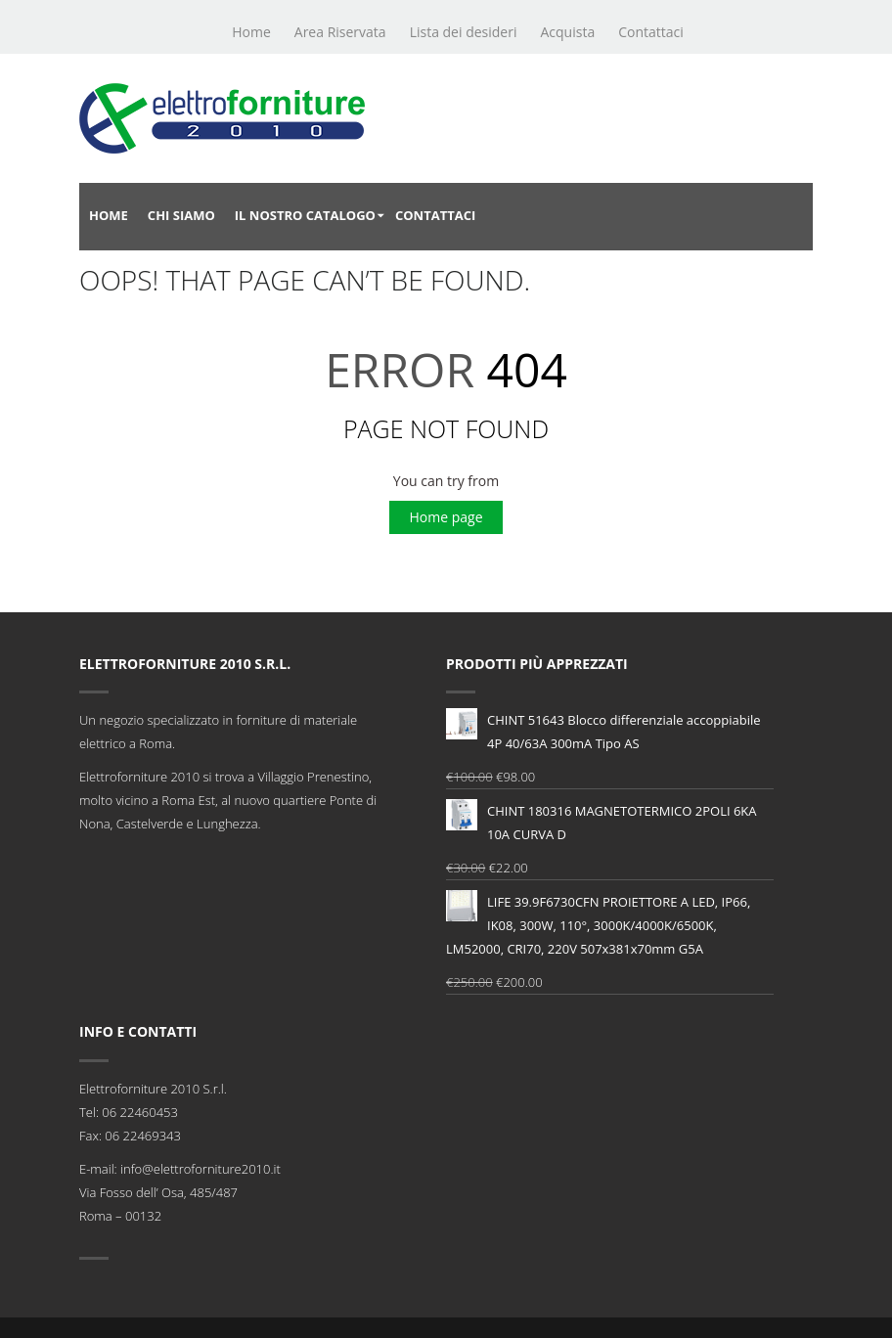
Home (251, 31)
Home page (445, 517)
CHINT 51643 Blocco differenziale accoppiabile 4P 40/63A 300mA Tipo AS (603, 730)
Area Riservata (340, 31)
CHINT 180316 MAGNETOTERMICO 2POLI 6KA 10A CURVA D (601, 821)
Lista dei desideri (463, 31)
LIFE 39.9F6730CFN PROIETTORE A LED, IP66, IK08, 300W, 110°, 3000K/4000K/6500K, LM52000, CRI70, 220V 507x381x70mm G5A (598, 924)
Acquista (567, 31)
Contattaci (651, 31)
